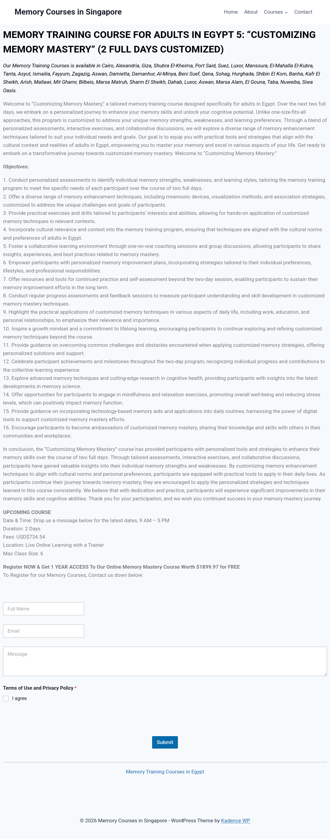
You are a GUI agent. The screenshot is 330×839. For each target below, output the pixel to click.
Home (231, 12)
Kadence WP (235, 820)
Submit (165, 742)
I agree (19, 698)
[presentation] (49, 732)
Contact (303, 12)
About (251, 12)
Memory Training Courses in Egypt (165, 772)
